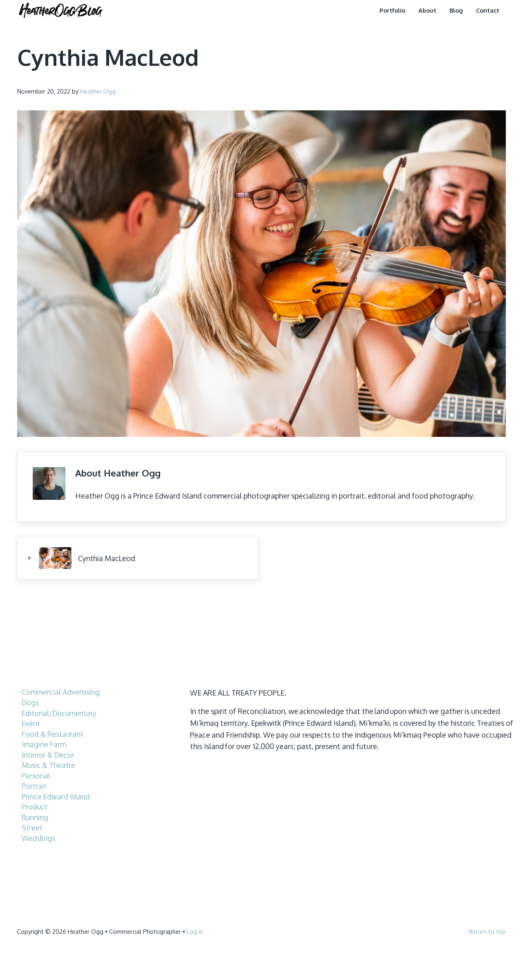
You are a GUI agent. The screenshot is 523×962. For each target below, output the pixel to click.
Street (32, 827)
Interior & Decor (48, 754)
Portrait (34, 785)
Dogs (30, 702)
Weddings (39, 837)
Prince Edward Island (56, 796)
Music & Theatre (49, 764)
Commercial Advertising (61, 691)
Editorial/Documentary (60, 712)
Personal (36, 775)
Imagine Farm (44, 743)
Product (35, 806)
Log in (195, 931)
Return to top (487, 931)
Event (31, 722)
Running (35, 816)
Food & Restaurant (53, 733)
